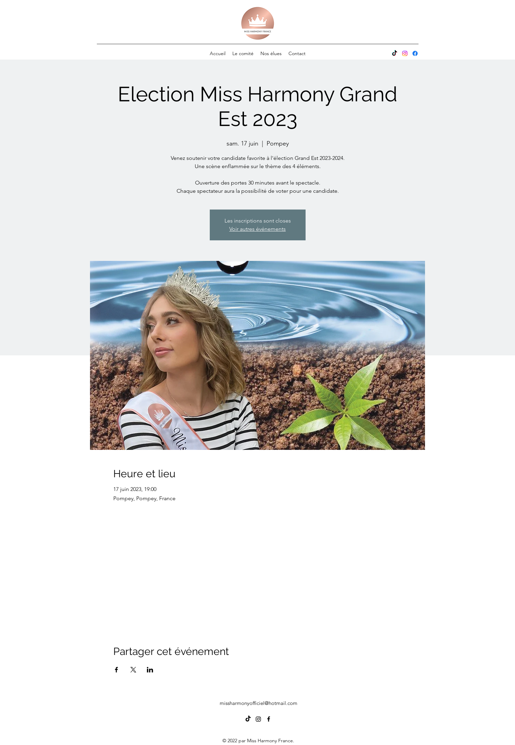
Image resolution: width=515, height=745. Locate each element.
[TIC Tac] (248, 719)
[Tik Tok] (394, 53)
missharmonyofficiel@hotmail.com (258, 703)
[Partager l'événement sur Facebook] (116, 669)
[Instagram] (404, 53)
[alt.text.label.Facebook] (415, 53)
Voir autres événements (257, 229)
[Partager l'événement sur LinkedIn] (150, 669)
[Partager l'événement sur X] (133, 669)
